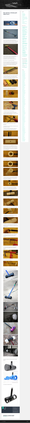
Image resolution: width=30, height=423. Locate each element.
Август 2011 (23, 122)
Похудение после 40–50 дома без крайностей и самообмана (24, 27)
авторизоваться (5, 416)
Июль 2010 (23, 134)
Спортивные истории (24, 21)
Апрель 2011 (23, 126)
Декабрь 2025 (23, 75)
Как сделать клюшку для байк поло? (10, 13)
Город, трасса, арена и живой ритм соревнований (24, 50)
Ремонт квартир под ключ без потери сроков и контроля (24, 48)
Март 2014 (23, 98)
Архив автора (4, 409)
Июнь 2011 (23, 124)
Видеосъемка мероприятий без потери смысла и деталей (24, 31)
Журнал (3, 8)
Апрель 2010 (23, 137)
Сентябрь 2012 (23, 113)
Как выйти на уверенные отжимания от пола (24, 32)
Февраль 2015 (23, 90)
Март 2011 (23, 127)
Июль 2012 (23, 115)
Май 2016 (23, 86)
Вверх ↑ (28, 421)
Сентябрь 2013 (23, 104)
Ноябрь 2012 (23, 111)
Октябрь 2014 (23, 92)
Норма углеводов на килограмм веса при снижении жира (24, 35)
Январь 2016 (23, 87)
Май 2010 (23, 136)
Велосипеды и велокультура (15, 409)
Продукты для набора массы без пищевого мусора (24, 46)
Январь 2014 (23, 100)
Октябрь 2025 (23, 77)
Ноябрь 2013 (23, 102)
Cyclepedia (15, 3)
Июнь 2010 (23, 135)
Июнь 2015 (23, 88)
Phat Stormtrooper (24, 65)
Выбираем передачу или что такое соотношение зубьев (24, 64)
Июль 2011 (23, 123)
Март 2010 (23, 138)
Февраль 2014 (23, 99)
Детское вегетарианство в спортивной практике (24, 54)
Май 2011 (23, 125)
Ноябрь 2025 (23, 76)
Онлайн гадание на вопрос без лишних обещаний (24, 41)
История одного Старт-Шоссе (24, 67)
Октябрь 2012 (23, 112)
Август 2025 (23, 79)
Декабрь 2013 (23, 101)
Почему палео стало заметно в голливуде (24, 29)
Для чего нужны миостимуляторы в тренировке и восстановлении (24, 53)
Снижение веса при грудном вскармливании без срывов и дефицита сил (24, 44)
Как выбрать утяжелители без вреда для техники (24, 37)
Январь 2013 (23, 110)
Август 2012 (23, 114)
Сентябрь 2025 (23, 78)
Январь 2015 (23, 91)
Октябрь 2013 (23, 103)
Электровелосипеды (24, 23)
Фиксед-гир (23, 22)
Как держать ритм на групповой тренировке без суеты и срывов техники (24, 39)
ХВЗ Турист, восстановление (24, 60)
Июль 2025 (23, 80)
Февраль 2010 (23, 139)
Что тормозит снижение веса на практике (24, 56)
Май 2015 (23, 89)
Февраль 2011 (23, 128)
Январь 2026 (23, 74)
